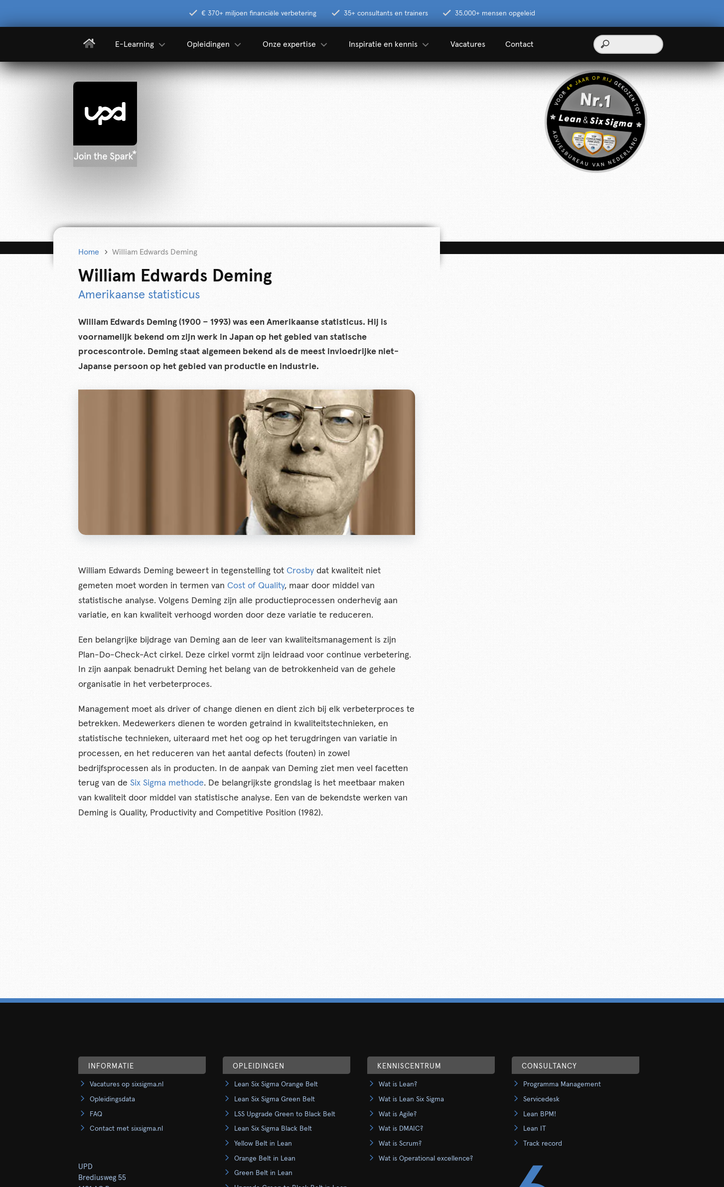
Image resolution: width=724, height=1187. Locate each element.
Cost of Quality (256, 585)
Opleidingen (215, 44)
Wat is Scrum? (400, 1143)
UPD (85, 1167)
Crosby (301, 570)
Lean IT (534, 1128)
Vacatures (467, 44)
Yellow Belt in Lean (263, 1143)
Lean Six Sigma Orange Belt (276, 1084)
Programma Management (562, 1084)
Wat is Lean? (398, 1084)
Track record (542, 1143)
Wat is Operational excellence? (426, 1158)
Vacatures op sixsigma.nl (126, 1084)
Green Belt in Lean (263, 1173)
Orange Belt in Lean (264, 1158)
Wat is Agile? (398, 1114)
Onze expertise (296, 44)
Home (88, 252)
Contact (519, 44)
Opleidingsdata (112, 1099)
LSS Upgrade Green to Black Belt (284, 1114)
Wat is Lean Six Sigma (411, 1099)
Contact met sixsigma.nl (126, 1128)
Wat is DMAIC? (401, 1128)
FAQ (96, 1114)
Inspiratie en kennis (390, 44)
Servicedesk (541, 1099)
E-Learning (141, 44)
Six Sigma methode (167, 783)
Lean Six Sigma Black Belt (273, 1128)
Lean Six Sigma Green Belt (274, 1099)
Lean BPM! (539, 1114)
